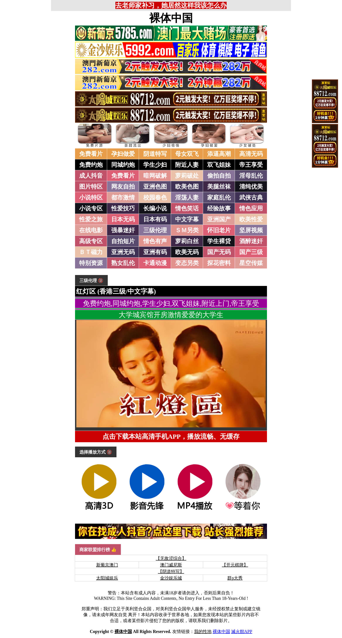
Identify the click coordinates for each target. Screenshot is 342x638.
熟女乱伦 (123, 263)
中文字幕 (187, 219)
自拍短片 (123, 241)
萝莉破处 (187, 175)
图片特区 (91, 186)
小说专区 (91, 208)
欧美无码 (187, 252)
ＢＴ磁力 (91, 252)
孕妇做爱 (123, 154)
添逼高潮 (219, 154)
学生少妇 (155, 165)
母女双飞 (187, 154)
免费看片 (91, 154)
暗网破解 (155, 175)
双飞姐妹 (219, 165)
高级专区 (91, 241)
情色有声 (155, 241)
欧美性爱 (251, 219)
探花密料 (219, 263)
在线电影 (91, 230)
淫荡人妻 (187, 197)
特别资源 (91, 263)
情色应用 (251, 208)
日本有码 (155, 219)
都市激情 (123, 197)
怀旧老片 (219, 230)
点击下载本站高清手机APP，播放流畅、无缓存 (171, 436)
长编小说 (155, 208)
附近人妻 (187, 165)
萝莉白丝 (187, 241)
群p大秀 (235, 578)
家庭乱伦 (219, 197)
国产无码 (219, 252)
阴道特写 (155, 154)
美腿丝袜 (219, 186)
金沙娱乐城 (171, 578)
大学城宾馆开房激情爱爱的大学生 (171, 315)
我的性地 (203, 631)
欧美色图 (187, 186)
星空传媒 (251, 263)
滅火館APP (241, 631)
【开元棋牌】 (235, 564)
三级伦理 (155, 230)
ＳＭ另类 (187, 230)
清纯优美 (251, 186)
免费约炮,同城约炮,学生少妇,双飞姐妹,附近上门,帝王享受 (171, 303)
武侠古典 (251, 197)
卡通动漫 (155, 263)
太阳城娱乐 (107, 578)
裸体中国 (171, 18)
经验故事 (219, 208)
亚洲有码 (155, 252)
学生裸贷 (219, 241)
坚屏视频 (251, 230)
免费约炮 (91, 165)
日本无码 (123, 219)
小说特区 (91, 197)
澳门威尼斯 (171, 564)
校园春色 (155, 197)
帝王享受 (251, 165)
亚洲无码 (123, 252)
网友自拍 (123, 186)
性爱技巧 (123, 208)
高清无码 (251, 154)
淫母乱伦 (251, 175)
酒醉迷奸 (251, 241)
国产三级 (251, 252)
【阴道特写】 (171, 571)
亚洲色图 (155, 186)
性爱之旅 (91, 219)
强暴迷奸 (123, 230)
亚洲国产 (219, 219)
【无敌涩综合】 (171, 558)
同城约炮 (123, 165)
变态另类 (187, 263)
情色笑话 (187, 208)
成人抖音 (91, 175)
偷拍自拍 (219, 175)
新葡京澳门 (107, 564)
